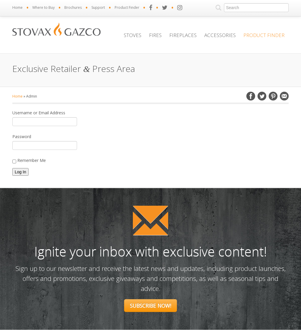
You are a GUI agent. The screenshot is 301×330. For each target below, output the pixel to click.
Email (284, 96)
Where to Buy (43, 7)
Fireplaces (183, 35)
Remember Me (29, 160)
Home (17, 7)
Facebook (250, 96)
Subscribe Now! (150, 305)
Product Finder (127, 7)
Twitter (261, 96)
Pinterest (273, 96)
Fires (155, 35)
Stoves (132, 35)
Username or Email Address (38, 112)
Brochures (73, 7)
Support (98, 7)
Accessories (220, 35)
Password (21, 136)
